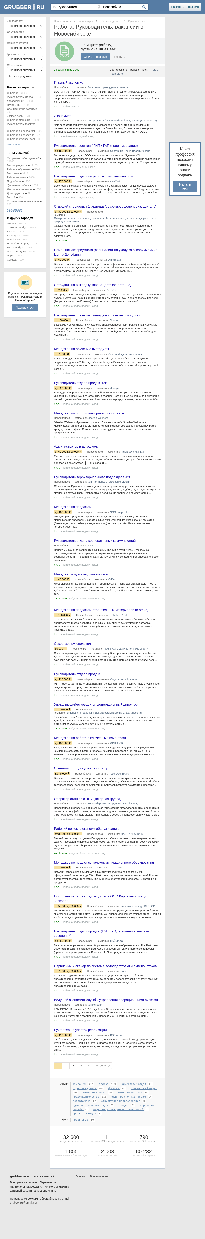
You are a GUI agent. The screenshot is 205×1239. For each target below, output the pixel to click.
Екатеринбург (15, 247)
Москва (11, 223)
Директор (12, 92)
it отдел (124, 1133)
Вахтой (11, 197)
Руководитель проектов (21, 123)
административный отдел (91, 1133)
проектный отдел (85, 1141)
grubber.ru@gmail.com (24, 1231)
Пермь (11, 255)
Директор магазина (18, 119)
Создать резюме (96, 56)
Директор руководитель (21, 138)
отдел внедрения (85, 1116)
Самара (11, 259)
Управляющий (15, 100)
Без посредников (17, 165)
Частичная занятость (19, 189)
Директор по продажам (21, 130)
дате (155, 69)
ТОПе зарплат (148, 1169)
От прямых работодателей (23, 158)
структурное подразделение (121, 1129)
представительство (86, 1125)
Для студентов (16, 193)
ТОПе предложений (112, 1169)
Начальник (13, 104)
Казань (11, 231)
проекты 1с (81, 1148)
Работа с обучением (19, 169)
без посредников (21, 76)
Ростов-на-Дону (16, 251)
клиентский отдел (134, 1112)
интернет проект (95, 1120)
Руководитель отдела (20, 96)
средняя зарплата (71, 1169)
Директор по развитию (20, 134)
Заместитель (15, 115)
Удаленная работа (18, 185)
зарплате (117, 73)
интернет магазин (130, 1120)
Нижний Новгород (18, 243)
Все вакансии (99, 1205)
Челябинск (13, 239)
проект (104, 1112)
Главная (81, 1205)
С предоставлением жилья (23, 201)
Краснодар (13, 235)
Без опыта (13, 173)
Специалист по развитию (22, 108)
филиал (114, 1116)
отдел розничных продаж (129, 1125)
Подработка (14, 181)
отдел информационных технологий (118, 1137)
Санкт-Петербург (17, 227)
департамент (82, 1129)
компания (80, 1112)
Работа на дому (16, 177)
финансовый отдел (144, 1116)
